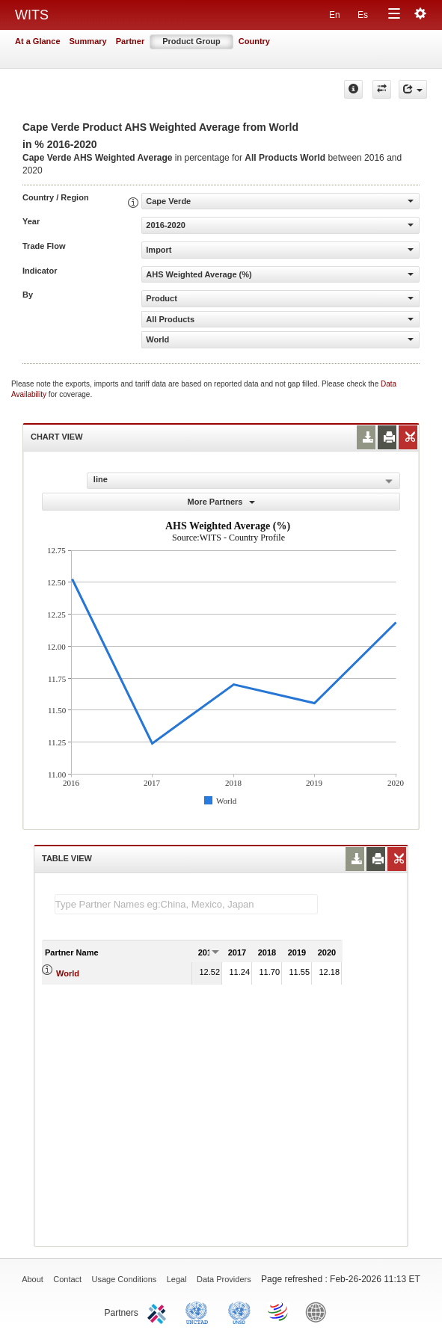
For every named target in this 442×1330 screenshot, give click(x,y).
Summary (88, 41)
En (334, 15)
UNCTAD (200, 1311)
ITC (159, 1311)
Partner (130, 41)
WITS (32, 14)
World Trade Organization (279, 1311)
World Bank (319, 1311)
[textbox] (186, 904)
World (67, 973)
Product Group (191, 41)
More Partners (220, 501)
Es (362, 15)
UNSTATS (239, 1311)
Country (254, 41)
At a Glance (38, 41)
